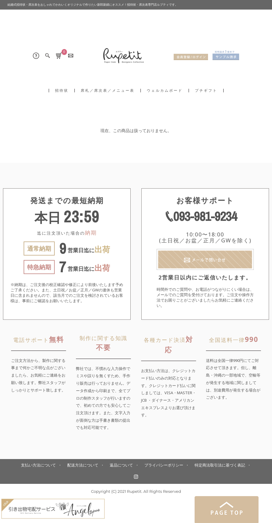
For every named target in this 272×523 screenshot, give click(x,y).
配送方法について (82, 465)
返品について (121, 465)
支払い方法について (38, 465)
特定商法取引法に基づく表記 (220, 465)
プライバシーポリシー (163, 465)
